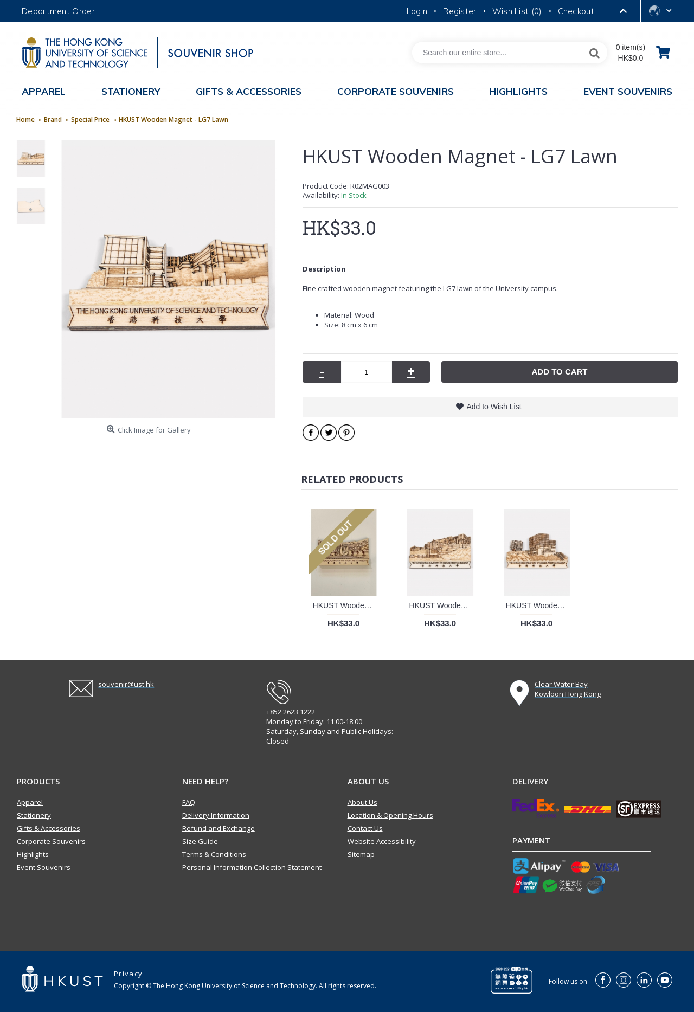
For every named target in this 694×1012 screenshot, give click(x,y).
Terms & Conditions (214, 854)
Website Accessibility (382, 841)
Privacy (128, 973)
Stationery (34, 815)
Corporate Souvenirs (51, 841)
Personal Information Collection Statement (252, 867)
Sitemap (361, 854)
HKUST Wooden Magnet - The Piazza (345, 605)
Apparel (30, 802)
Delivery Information (215, 815)
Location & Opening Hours (390, 815)
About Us (362, 802)
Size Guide (200, 841)
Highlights (33, 854)
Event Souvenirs (43, 867)
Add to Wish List (493, 406)
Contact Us (365, 828)
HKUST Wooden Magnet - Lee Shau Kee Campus (538, 605)
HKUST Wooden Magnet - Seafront (442, 605)
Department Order (58, 11)
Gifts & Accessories (48, 828)
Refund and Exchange (218, 828)
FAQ (188, 802)
